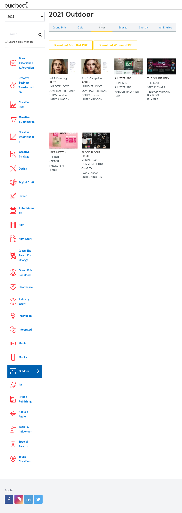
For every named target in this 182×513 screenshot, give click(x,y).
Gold (80, 27)
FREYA (52, 82)
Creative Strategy (24, 154)
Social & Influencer (25, 429)
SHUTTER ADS (122, 78)
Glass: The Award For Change (25, 255)
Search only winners (19, 41)
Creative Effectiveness (26, 137)
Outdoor (24, 371)
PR (20, 385)
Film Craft (25, 239)
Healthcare (26, 287)
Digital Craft (26, 182)
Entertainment (26, 211)
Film (21, 225)
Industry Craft (24, 302)
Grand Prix (59, 27)
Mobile (23, 357)
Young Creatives (24, 459)
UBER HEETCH (58, 152)
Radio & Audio (23, 414)
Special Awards (23, 444)
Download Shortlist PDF (71, 45)
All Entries (165, 27)
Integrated (25, 329)
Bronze (123, 27)
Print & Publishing (25, 399)
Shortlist (144, 27)
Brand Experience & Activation (26, 63)
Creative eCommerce (27, 120)
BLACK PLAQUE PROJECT (91, 154)
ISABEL (85, 82)
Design (23, 168)
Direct (23, 196)
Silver (101, 27)
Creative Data (24, 105)
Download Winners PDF (115, 45)
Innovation (25, 316)
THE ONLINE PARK (158, 78)
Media (22, 343)
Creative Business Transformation (26, 85)
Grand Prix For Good (25, 273)
